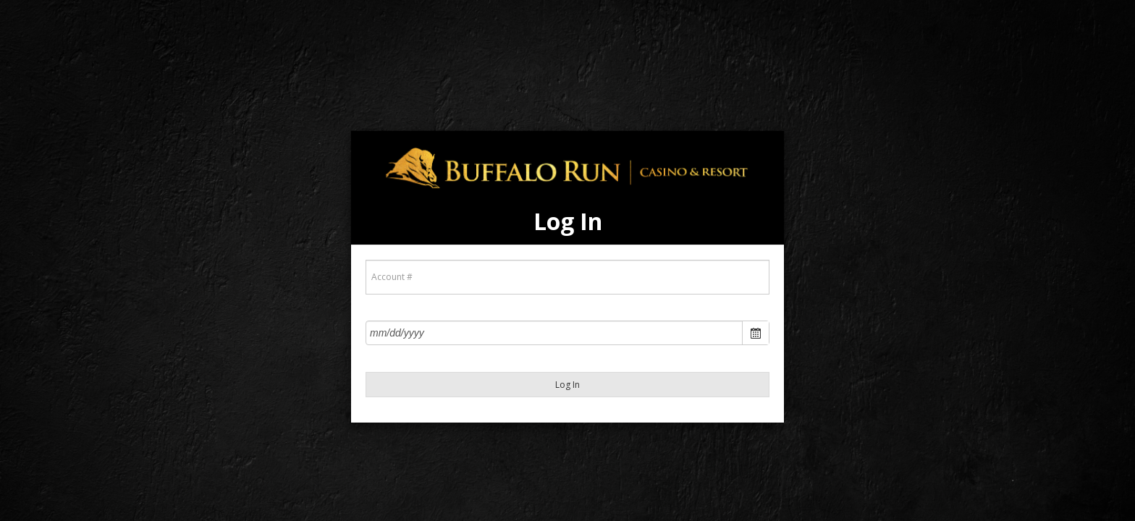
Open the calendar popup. (755, 332)
